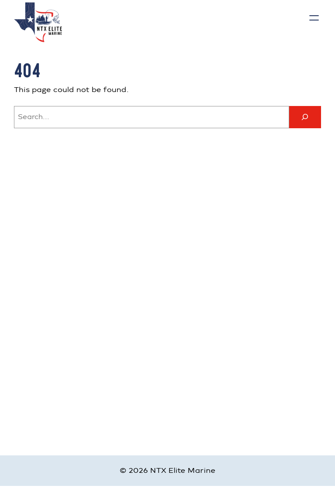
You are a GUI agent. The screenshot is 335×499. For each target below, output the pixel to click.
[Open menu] (314, 18)
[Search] (305, 117)
